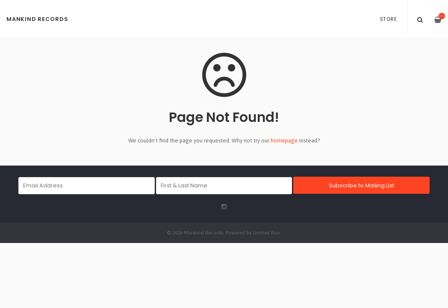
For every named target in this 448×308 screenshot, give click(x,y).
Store (388, 19)
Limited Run (266, 232)
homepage (284, 140)
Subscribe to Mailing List (361, 185)
